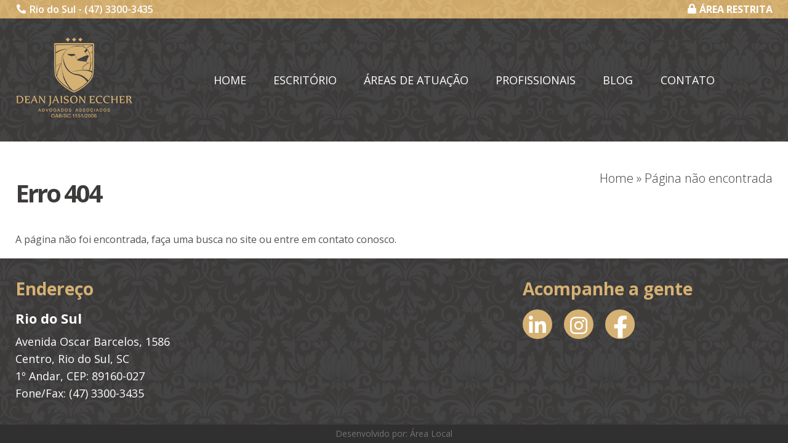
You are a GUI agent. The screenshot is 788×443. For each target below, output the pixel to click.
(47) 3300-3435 (118, 9)
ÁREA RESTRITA (730, 9)
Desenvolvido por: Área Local (394, 433)
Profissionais (536, 80)
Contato (688, 80)
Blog (618, 80)
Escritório (305, 80)
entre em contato (314, 239)
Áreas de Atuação (416, 80)
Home (230, 80)
